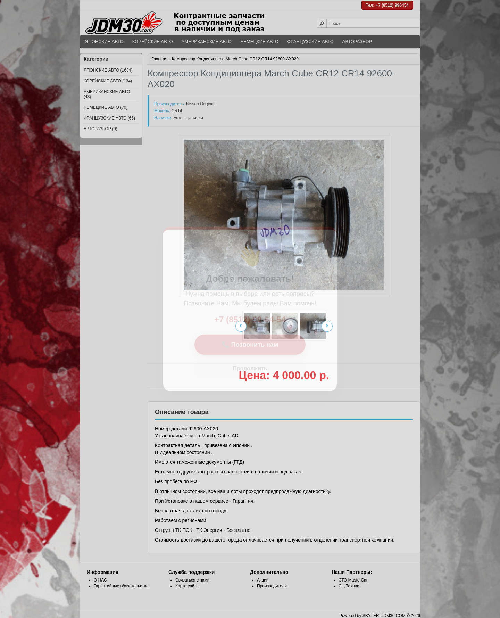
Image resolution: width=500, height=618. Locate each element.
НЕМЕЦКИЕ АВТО (259, 41)
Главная (159, 59)
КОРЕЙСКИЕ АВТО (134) (108, 81)
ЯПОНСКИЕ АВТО (104, 41)
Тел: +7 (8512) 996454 (387, 5)
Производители (272, 586)
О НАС (100, 580)
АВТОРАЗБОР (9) (100, 128)
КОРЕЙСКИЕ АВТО (152, 41)
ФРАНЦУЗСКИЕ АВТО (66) (109, 118)
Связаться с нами (192, 580)
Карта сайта (187, 586)
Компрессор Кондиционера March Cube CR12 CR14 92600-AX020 (235, 59)
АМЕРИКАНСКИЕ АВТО (207, 41)
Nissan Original (200, 103)
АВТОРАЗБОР (357, 41)
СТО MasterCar (353, 580)
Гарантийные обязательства (121, 586)
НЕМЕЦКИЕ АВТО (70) (106, 107)
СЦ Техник (349, 586)
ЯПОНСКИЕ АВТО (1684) (108, 70)
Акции (263, 580)
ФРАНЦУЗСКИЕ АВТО (310, 41)
